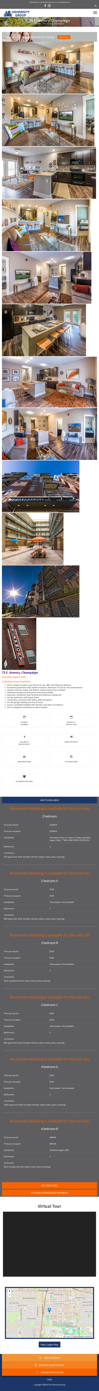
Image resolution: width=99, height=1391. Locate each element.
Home (38, 23)
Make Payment (34, 2)
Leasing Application (63, 2)
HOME (49, 1379)
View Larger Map (49, 1344)
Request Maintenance (48, 2)
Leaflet (67, 1337)
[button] (49, 1310)
